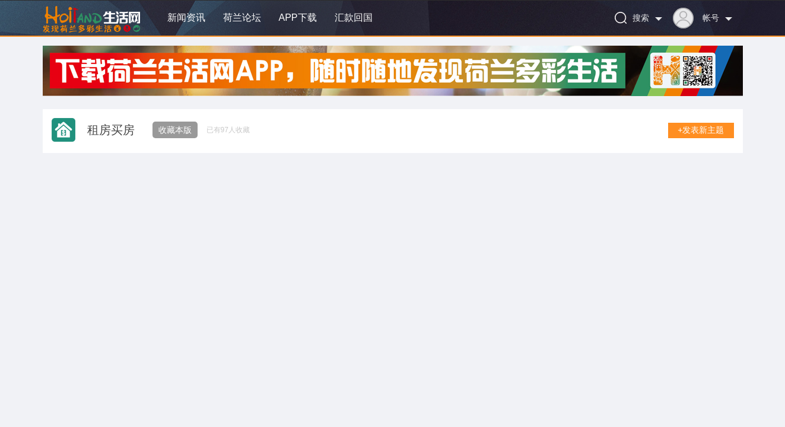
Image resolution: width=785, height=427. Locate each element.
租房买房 (111, 129)
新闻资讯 (186, 17)
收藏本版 (175, 130)
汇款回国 (354, 17)
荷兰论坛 (242, 17)
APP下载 (298, 17)
